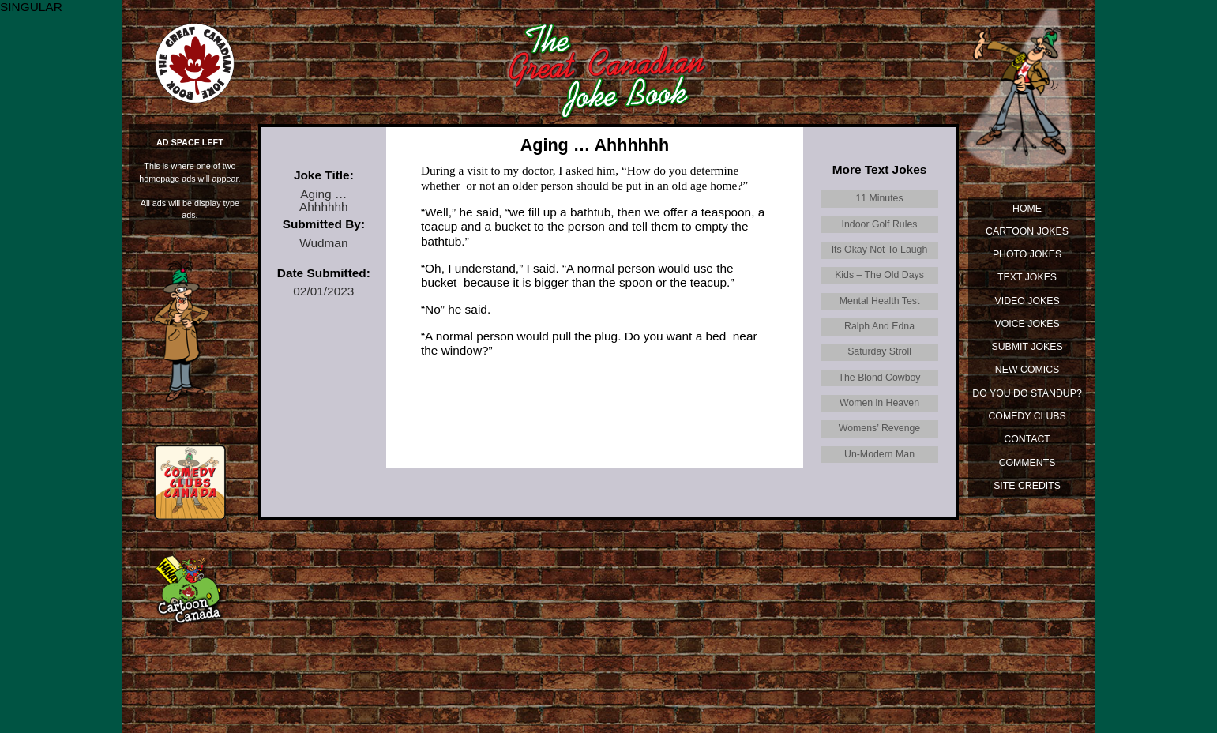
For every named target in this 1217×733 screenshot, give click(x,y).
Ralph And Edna (879, 326)
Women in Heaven (879, 402)
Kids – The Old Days (879, 274)
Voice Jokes (1027, 323)
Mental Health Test (880, 300)
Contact (1027, 439)
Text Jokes (1027, 277)
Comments (1027, 462)
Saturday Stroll (879, 351)
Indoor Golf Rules (880, 224)
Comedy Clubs (1026, 416)
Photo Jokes (1027, 254)
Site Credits (1027, 485)
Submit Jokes (1027, 346)
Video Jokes (1027, 300)
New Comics (1027, 369)
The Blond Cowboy (880, 377)
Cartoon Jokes (1027, 231)
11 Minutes (879, 198)
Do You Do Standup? (1026, 393)
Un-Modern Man (879, 454)
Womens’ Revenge (879, 428)
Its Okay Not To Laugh (880, 249)
